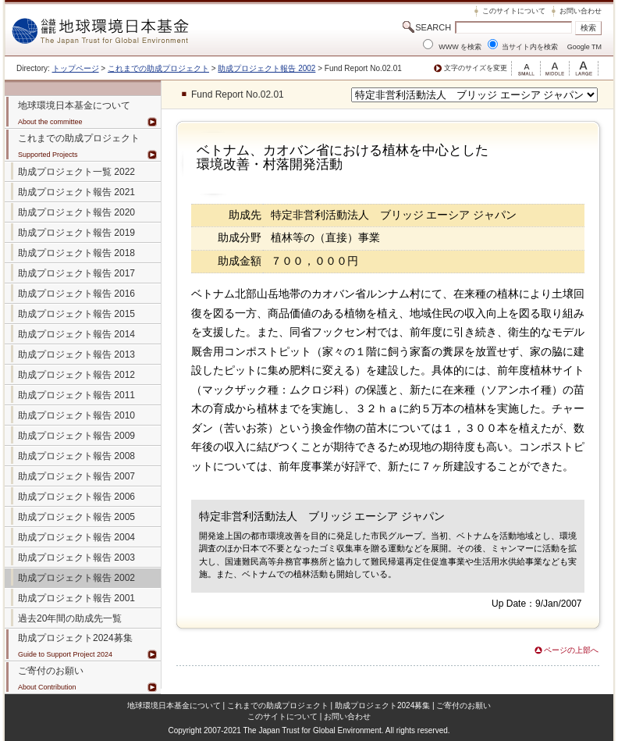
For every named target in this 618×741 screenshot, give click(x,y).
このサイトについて (513, 11)
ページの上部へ (571, 650)
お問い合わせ (580, 11)
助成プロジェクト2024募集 (75, 637)
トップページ (75, 68)
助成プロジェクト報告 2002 (266, 68)
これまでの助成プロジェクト (158, 68)
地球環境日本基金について (174, 705)
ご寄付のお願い (463, 705)
